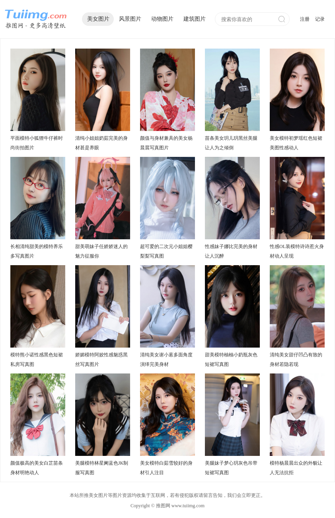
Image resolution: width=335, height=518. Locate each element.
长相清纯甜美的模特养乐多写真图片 (36, 251)
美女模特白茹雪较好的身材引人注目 (166, 467)
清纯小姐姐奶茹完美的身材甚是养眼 (101, 143)
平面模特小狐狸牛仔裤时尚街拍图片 (36, 143)
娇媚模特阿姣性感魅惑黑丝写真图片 (101, 359)
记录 (320, 19)
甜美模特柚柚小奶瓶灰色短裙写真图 (231, 359)
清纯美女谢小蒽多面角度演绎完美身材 (166, 359)
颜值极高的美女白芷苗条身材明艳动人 (36, 467)
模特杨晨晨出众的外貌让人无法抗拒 (296, 467)
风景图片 (130, 19)
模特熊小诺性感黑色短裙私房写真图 (36, 359)
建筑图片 (194, 19)
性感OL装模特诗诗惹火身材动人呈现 (297, 251)
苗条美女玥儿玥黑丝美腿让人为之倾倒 (231, 143)
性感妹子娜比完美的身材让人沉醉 (231, 251)
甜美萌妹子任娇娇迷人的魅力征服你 (101, 251)
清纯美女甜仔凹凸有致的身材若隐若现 (296, 359)
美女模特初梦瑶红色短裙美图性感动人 (296, 143)
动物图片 (162, 19)
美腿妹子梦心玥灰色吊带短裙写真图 (231, 467)
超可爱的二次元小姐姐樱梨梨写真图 (166, 251)
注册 (305, 19)
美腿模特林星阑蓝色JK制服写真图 (101, 467)
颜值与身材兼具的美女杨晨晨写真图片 (166, 143)
